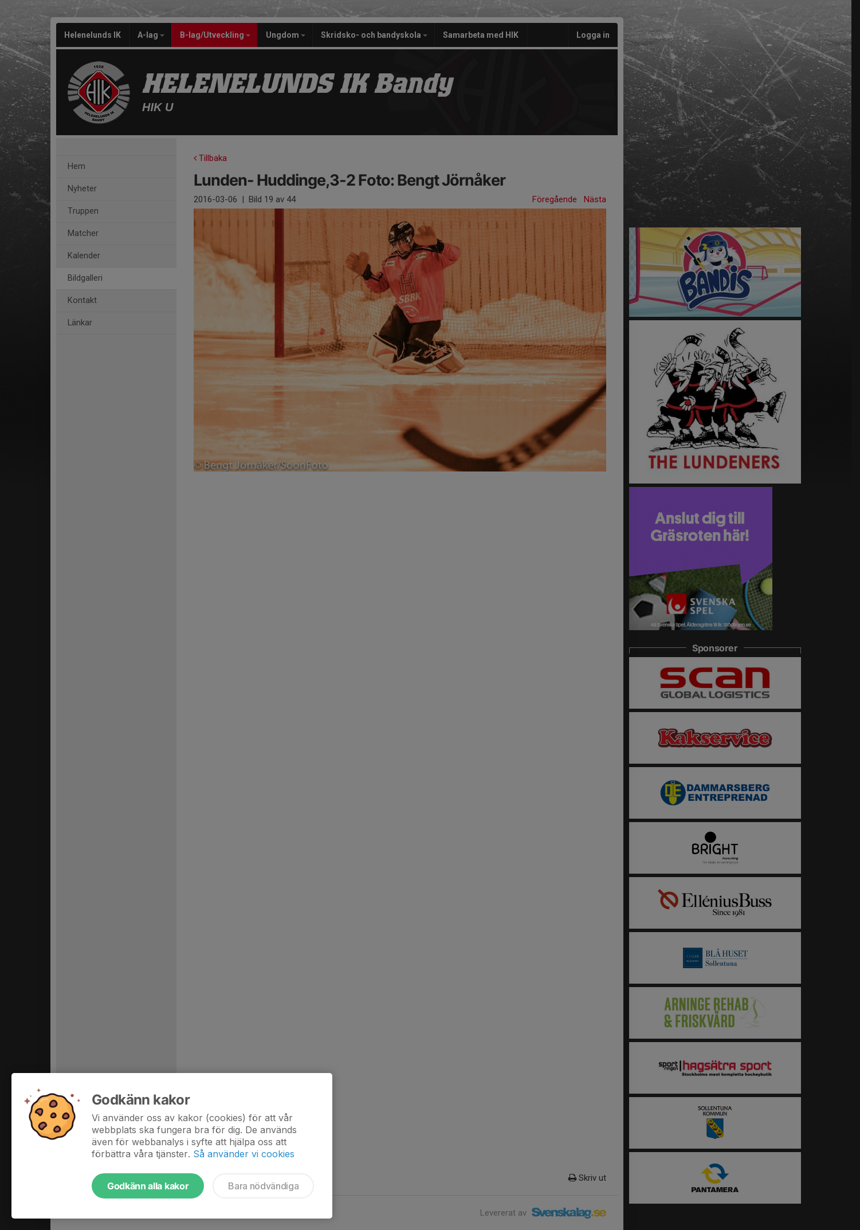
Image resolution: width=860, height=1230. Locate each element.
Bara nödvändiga (263, 1186)
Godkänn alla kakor (148, 1186)
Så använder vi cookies (243, 1154)
